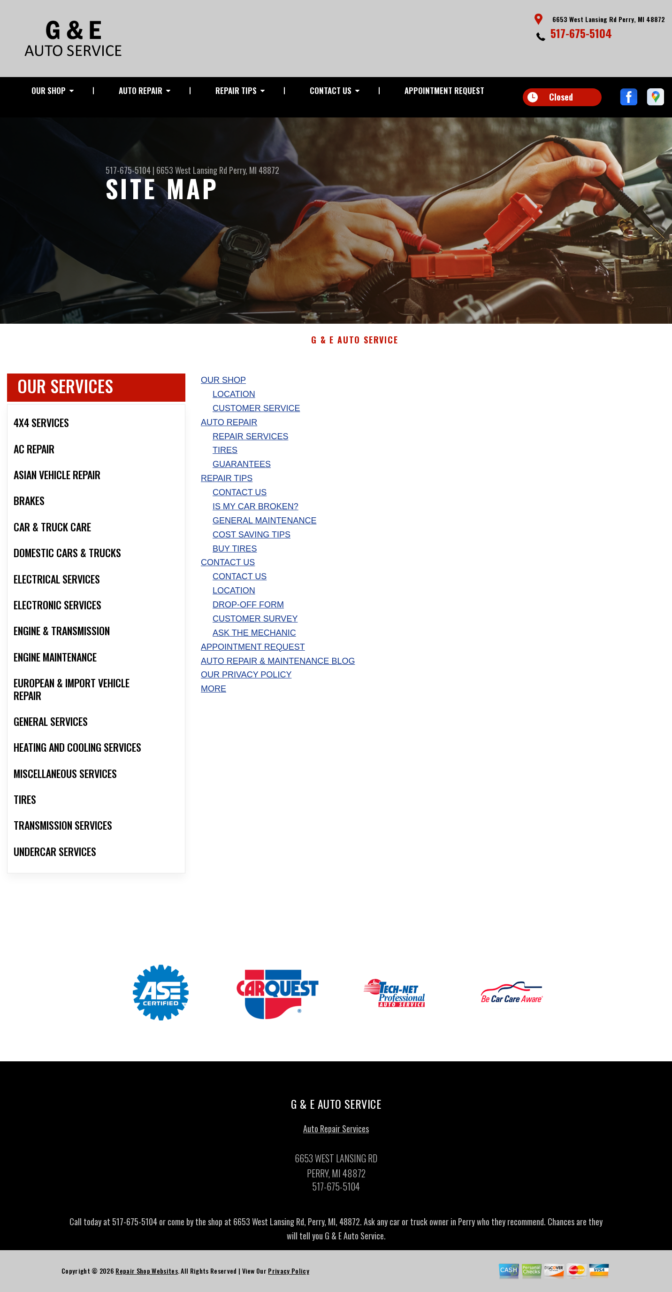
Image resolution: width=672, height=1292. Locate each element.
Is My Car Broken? (255, 509)
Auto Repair (140, 90)
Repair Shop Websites (146, 1274)
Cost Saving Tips (251, 538)
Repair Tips (236, 90)
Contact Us (330, 90)
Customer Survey (255, 622)
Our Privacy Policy (246, 678)
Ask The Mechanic (254, 636)
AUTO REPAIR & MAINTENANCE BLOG (278, 664)
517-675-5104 (581, 32)
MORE (213, 692)
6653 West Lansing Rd (191, 170)
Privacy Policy (288, 1274)
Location (234, 397)
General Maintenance (264, 524)
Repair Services (250, 439)
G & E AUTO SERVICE (354, 344)
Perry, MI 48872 (254, 170)
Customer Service (256, 411)
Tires (225, 454)
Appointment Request (444, 90)
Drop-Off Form (248, 608)
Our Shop (48, 90)
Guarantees (242, 468)
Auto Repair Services (336, 1132)
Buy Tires (235, 552)
